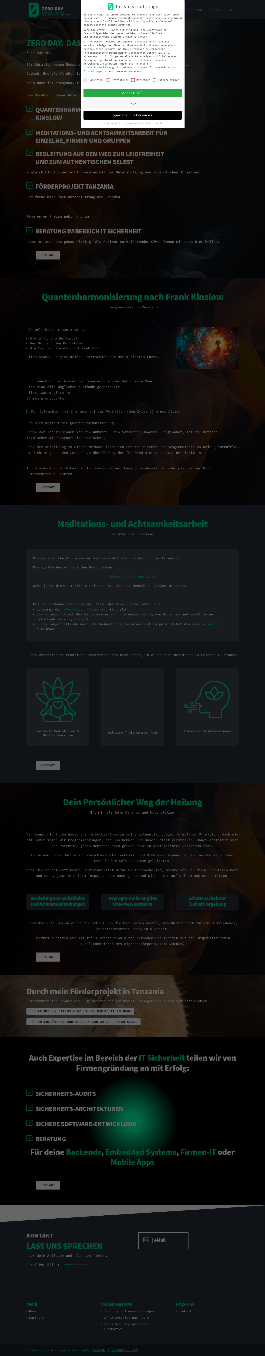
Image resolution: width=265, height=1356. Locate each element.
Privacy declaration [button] (138, 123)
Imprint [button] (159, 123)
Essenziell (93, 80)
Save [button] (132, 104)
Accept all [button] (132, 93)
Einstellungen (93, 71)
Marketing (140, 80)
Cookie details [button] (111, 123)
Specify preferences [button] (132, 115)
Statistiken (117, 80)
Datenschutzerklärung (98, 67)
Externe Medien (166, 80)
